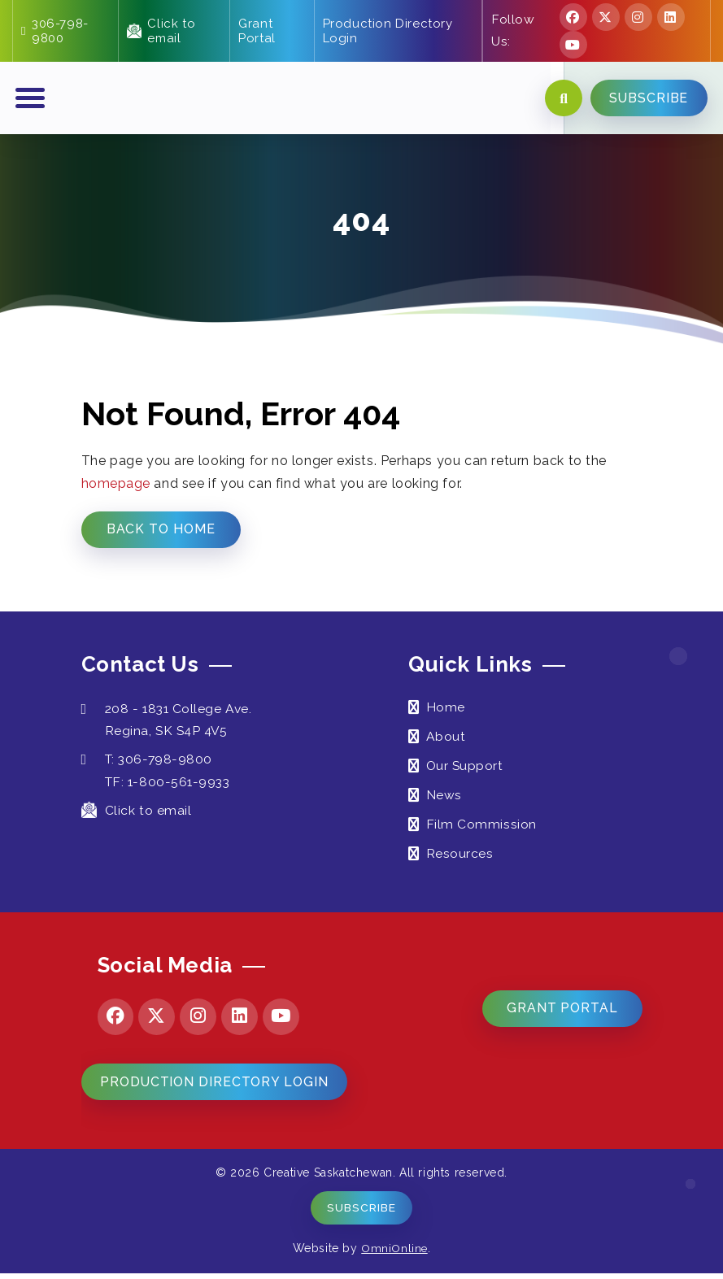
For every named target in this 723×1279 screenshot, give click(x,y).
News (444, 798)
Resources (460, 856)
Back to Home (162, 531)
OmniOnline (395, 1253)
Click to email (161, 31)
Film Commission (482, 827)
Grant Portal (257, 31)
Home (445, 710)
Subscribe (361, 1213)
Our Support (466, 769)
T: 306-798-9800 (149, 762)
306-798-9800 (55, 31)
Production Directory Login (387, 31)
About (446, 739)
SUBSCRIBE (647, 99)
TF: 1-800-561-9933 (171, 784)
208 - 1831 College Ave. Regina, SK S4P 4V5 (169, 723)
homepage (116, 486)
